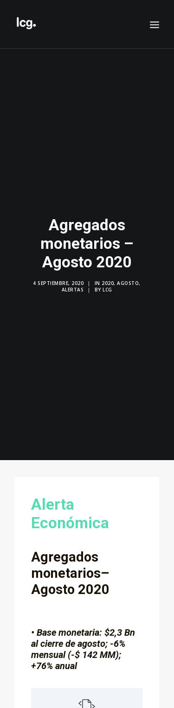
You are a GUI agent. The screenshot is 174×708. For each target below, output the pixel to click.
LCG (107, 284)
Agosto (128, 278)
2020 (108, 278)
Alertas (73, 284)
